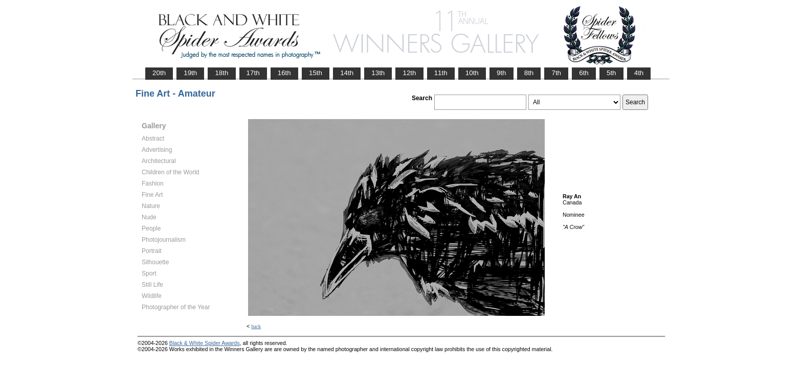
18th (221, 73)
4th (639, 73)
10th (472, 73)
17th (253, 73)
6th (583, 73)
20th (159, 73)
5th (611, 73)
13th (378, 73)
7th (556, 73)
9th (501, 73)
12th (409, 73)
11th (441, 73)
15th (315, 73)
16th (284, 73)
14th (347, 73)
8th (529, 73)
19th (190, 73)
